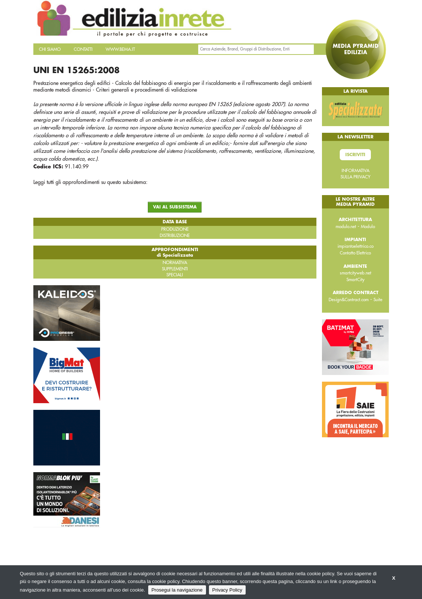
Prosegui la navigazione (177, 590)
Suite (377, 299)
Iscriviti (355, 154)
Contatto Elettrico (355, 253)
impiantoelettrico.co (355, 246)
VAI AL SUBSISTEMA (175, 207)
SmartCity (355, 279)
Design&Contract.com (349, 299)
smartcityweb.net (355, 273)
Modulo (368, 226)
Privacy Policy (227, 590)
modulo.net (346, 226)
